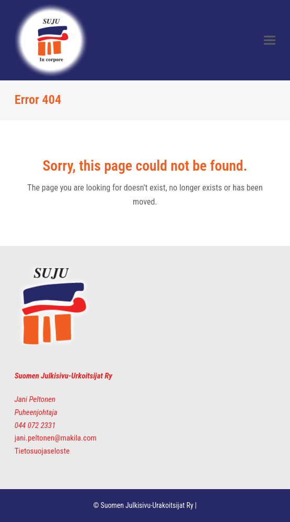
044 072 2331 (35, 425)
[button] (269, 40)
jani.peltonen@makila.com (56, 438)
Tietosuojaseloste (42, 451)
